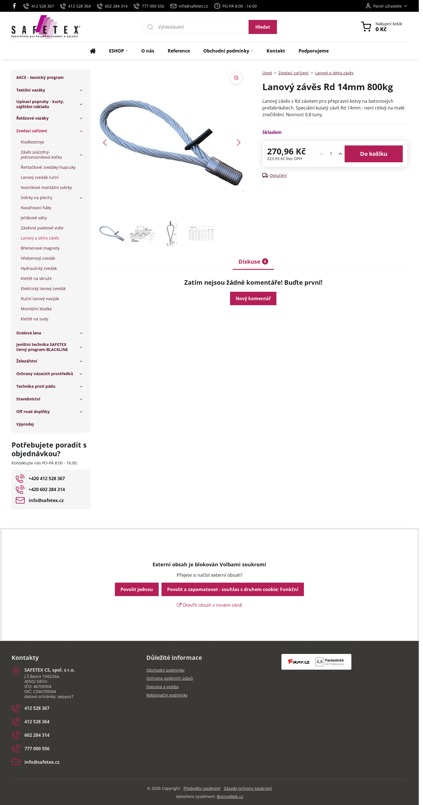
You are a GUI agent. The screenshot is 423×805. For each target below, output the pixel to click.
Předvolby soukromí (201, 788)
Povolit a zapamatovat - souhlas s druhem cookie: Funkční (232, 589)
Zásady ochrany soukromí (248, 788)
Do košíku (373, 154)
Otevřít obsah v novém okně (209, 605)
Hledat (262, 27)
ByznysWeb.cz (230, 796)
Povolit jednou (136, 589)
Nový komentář (253, 298)
